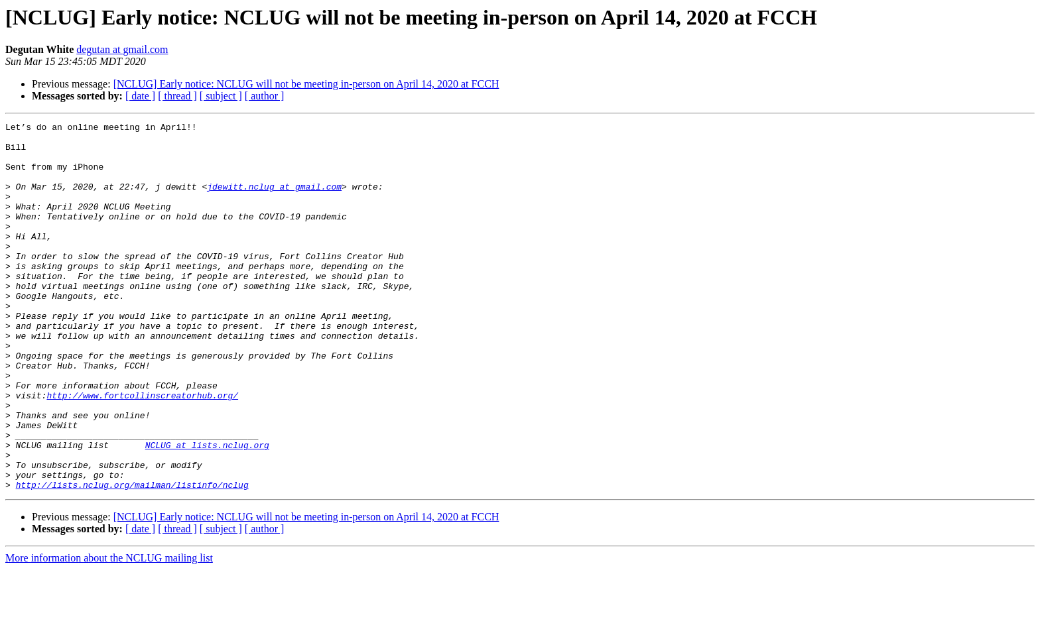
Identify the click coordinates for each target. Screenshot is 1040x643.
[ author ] (265, 95)
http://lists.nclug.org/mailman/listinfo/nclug (132, 558)
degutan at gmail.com (122, 49)
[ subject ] (221, 95)
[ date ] (140, 95)
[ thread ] (177, 95)
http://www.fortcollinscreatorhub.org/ (142, 451)
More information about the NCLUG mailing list (109, 631)
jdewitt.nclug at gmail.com (274, 200)
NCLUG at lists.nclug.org (207, 510)
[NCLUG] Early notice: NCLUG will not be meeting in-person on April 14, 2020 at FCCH (306, 83)
